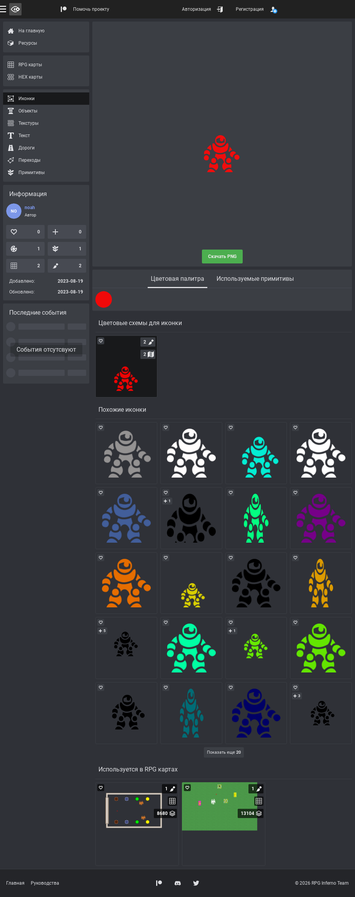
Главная (15, 883)
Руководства (45, 883)
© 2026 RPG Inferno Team (322, 883)
